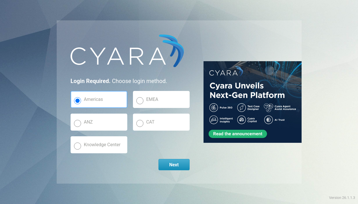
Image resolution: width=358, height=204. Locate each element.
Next (174, 164)
